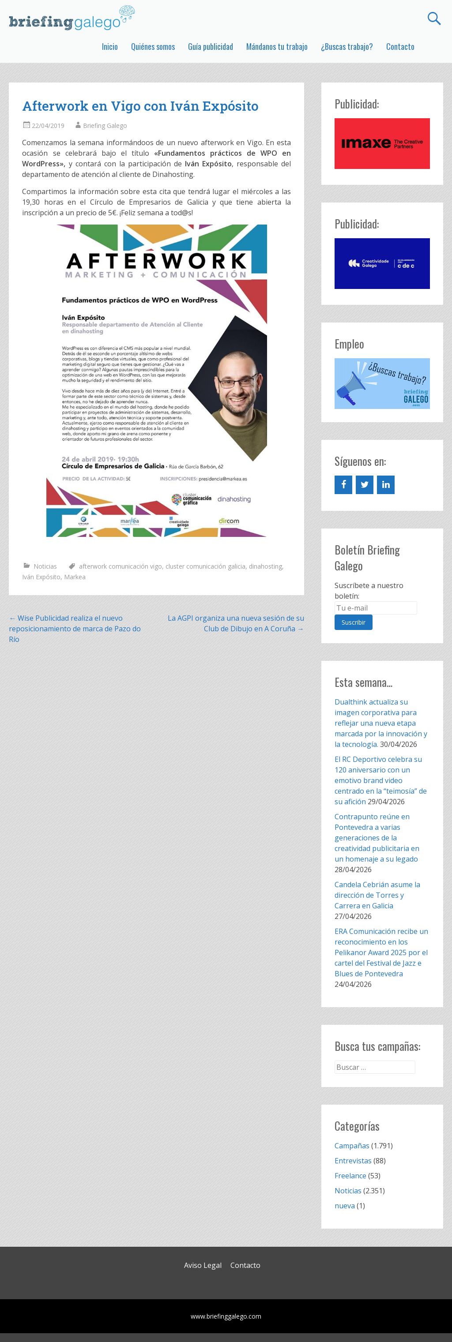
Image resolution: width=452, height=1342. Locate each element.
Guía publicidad (210, 46)
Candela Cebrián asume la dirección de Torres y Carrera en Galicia (377, 895)
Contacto (400, 46)
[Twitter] (364, 485)
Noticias (45, 566)
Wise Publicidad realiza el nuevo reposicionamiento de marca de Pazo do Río (75, 628)
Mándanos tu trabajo (277, 46)
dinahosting (265, 566)
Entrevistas (353, 1161)
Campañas (352, 1146)
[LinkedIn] (386, 485)
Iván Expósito (41, 577)
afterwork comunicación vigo (120, 566)
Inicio (110, 46)
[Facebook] (343, 485)
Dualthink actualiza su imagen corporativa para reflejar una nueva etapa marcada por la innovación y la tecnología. (381, 723)
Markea (75, 577)
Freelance (350, 1176)
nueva (345, 1206)
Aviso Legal (203, 1265)
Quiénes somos (153, 46)
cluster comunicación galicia (205, 566)
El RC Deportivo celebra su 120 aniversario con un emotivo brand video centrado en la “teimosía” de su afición (381, 780)
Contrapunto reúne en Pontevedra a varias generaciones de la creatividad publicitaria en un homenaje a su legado (377, 838)
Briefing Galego (105, 125)
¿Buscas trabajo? (347, 46)
